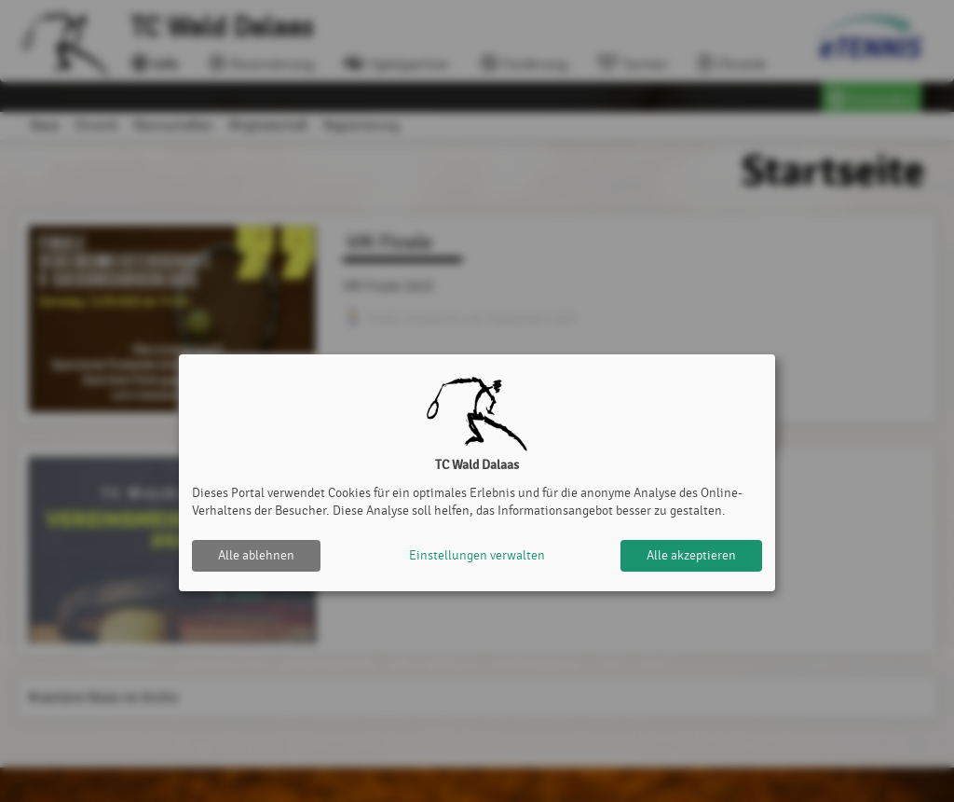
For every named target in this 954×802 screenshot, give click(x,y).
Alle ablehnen (256, 555)
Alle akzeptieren (691, 555)
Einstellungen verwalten (477, 555)
